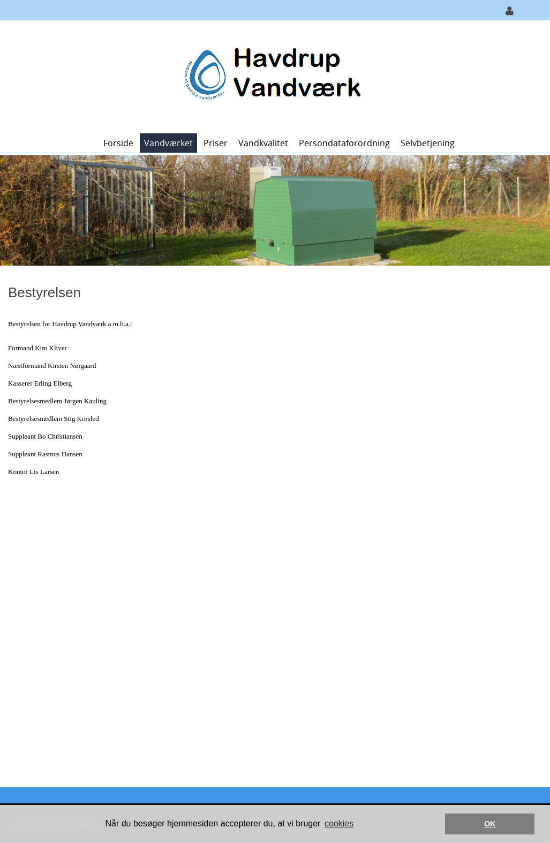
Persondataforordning (344, 143)
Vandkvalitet (263, 143)
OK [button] (490, 823)
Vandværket (168, 143)
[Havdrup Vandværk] (271, 76)
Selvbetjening (428, 143)
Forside (118, 143)
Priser (216, 143)
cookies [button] (339, 823)
